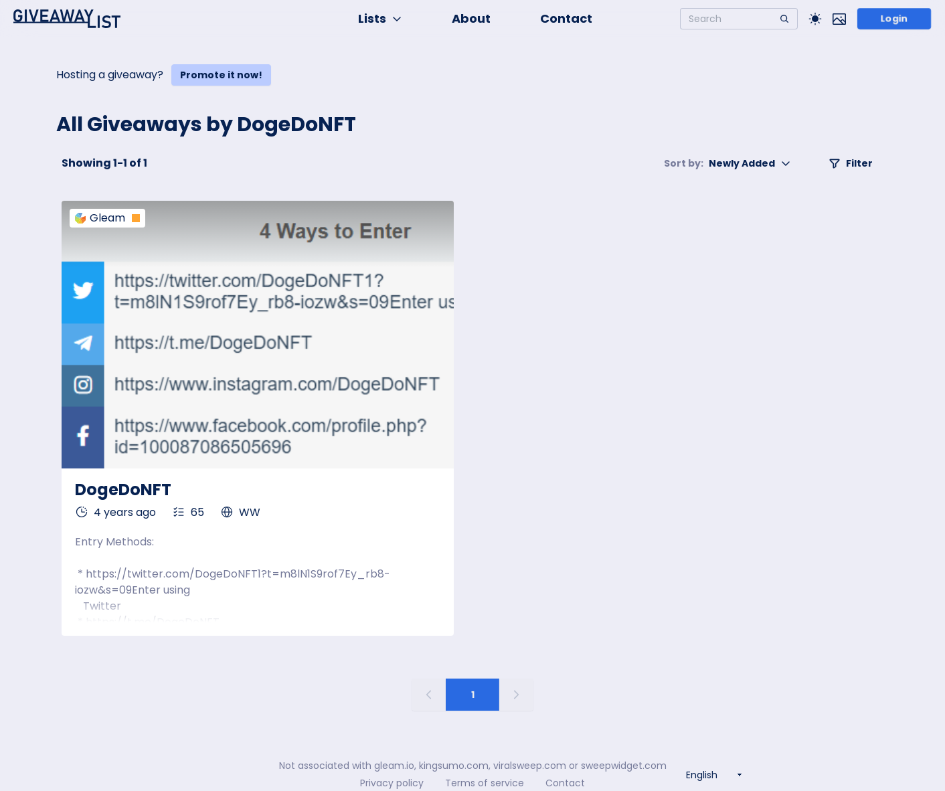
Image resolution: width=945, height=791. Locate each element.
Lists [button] (380, 18)
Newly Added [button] (727, 163)
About (471, 18)
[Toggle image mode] (839, 19)
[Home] (66, 18)
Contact (566, 18)
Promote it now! (221, 75)
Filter (851, 163)
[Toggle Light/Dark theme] (815, 18)
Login (894, 18)
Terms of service (484, 783)
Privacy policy (392, 783)
